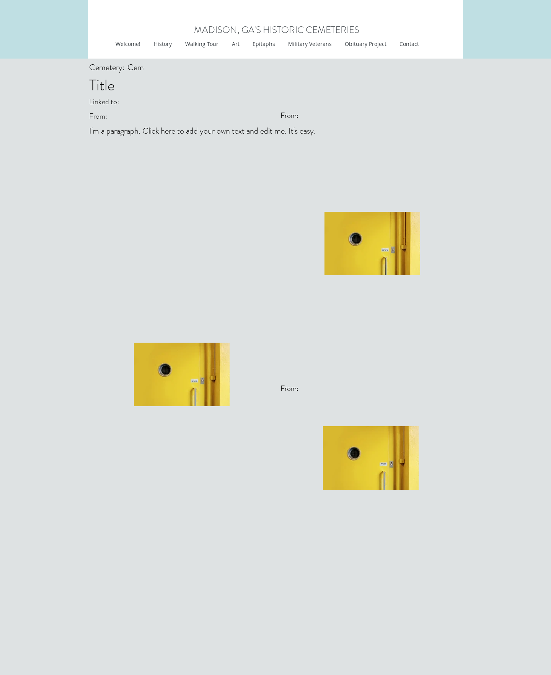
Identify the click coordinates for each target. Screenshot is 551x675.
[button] (234, 44)
